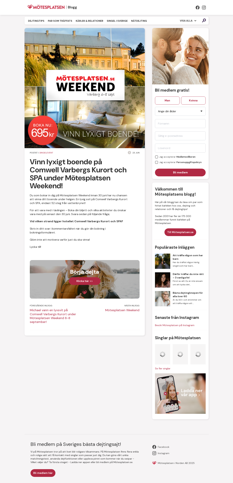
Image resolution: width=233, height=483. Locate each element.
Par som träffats (60, 20)
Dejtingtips (36, 20)
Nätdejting (139, 20)
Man (167, 100)
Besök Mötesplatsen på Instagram (174, 325)
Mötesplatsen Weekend (122, 310)
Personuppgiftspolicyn (189, 162)
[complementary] (85, 279)
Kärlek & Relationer (89, 20)
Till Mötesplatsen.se (180, 232)
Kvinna (193, 100)
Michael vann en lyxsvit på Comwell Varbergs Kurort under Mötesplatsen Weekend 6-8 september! (53, 316)
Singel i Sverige (117, 20)
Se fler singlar (162, 368)
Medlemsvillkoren (185, 157)
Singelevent (46, 152)
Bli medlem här (43, 473)
